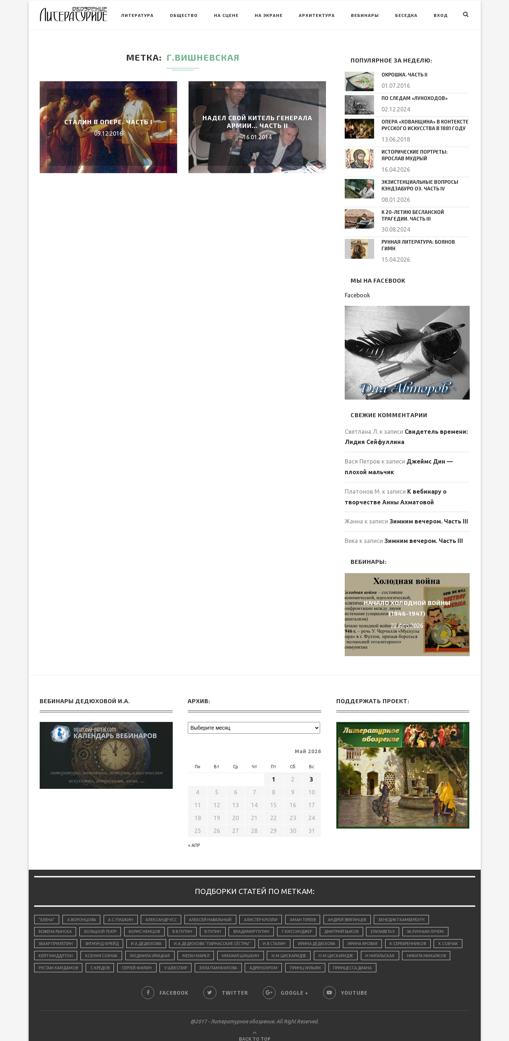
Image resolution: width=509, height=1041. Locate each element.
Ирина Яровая (376, 935)
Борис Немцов (148, 922)
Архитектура (317, 15)
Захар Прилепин (56, 935)
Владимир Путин (260, 922)
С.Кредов (156, 960)
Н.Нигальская (425, 947)
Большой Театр (102, 922)
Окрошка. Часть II (403, 74)
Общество (184, 15)
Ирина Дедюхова (328, 935)
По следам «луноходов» (411, 98)
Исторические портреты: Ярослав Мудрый (424, 154)
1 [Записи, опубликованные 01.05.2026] (273, 769)
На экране (269, 15)
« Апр (194, 835)
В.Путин (219, 922)
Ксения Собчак (137, 947)
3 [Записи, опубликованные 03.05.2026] (311, 769)
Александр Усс (164, 910)
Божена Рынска (56, 922)
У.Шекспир (234, 960)
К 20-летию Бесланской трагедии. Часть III (424, 212)
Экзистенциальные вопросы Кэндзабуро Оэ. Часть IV (417, 183)
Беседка (406, 15)
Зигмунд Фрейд (104, 935)
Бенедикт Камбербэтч (415, 910)
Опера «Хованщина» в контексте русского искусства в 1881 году (422, 124)
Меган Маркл (235, 947)
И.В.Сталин (284, 935)
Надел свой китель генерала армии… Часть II (257, 122)
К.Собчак (48, 947)
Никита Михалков (59, 960)
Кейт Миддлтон (89, 947)
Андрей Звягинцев (358, 910)
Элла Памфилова (278, 960)
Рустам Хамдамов (112, 960)
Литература (137, 15)
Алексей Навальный (216, 910)
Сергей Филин (194, 960)
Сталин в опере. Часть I (108, 122)
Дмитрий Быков (354, 922)
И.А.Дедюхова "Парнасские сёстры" (219, 935)
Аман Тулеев (312, 910)
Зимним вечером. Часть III (429, 511)
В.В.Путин (187, 922)
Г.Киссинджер (307, 922)
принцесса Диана (416, 960)
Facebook (357, 285)
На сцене (226, 15)
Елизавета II (397, 922)
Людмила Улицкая (187, 947)
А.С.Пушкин (123, 910)
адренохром (325, 960)
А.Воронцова (83, 910)
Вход (441, 15)
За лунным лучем (442, 922)
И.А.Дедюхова (151, 935)
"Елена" (47, 910)
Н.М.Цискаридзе (331, 947)
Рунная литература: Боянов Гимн (423, 238)
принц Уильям (368, 960)
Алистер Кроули (268, 910)
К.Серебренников (422, 935)
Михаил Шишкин (281, 947)
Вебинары (365, 15)
